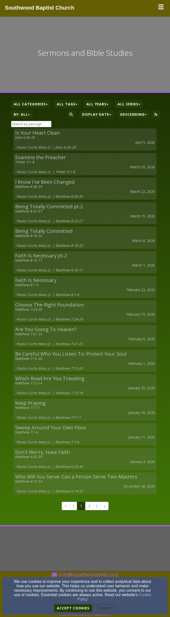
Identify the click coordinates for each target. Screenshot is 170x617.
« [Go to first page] (66, 506)
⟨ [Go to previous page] (73, 506)
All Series (129, 104)
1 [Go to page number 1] (81, 506)
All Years (97, 104)
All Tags (67, 104)
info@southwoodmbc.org (88, 574)
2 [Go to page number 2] (89, 506)
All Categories (31, 104)
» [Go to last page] (104, 506)
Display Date (96, 114)
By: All (22, 114)
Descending (133, 114)
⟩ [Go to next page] (96, 506)
